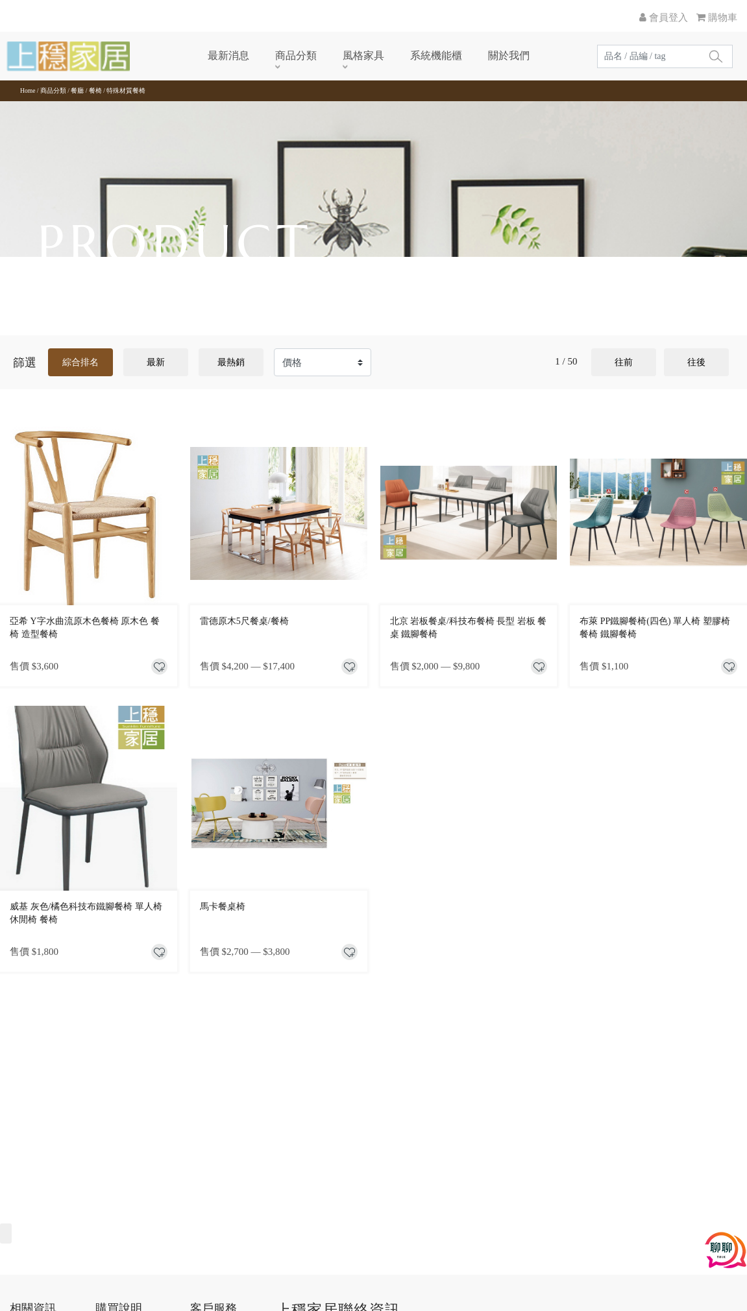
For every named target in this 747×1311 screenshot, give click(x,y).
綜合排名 (80, 362)
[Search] (648, 56)
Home (27, 90)
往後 (696, 362)
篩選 (24, 362)
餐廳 (77, 90)
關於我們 (492, 55)
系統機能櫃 (419, 55)
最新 (156, 362)
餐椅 (95, 90)
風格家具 (346, 55)
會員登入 (663, 17)
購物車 (716, 17)
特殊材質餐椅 (125, 90)
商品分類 (279, 55)
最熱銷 (231, 362)
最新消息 (211, 55)
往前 (624, 362)
